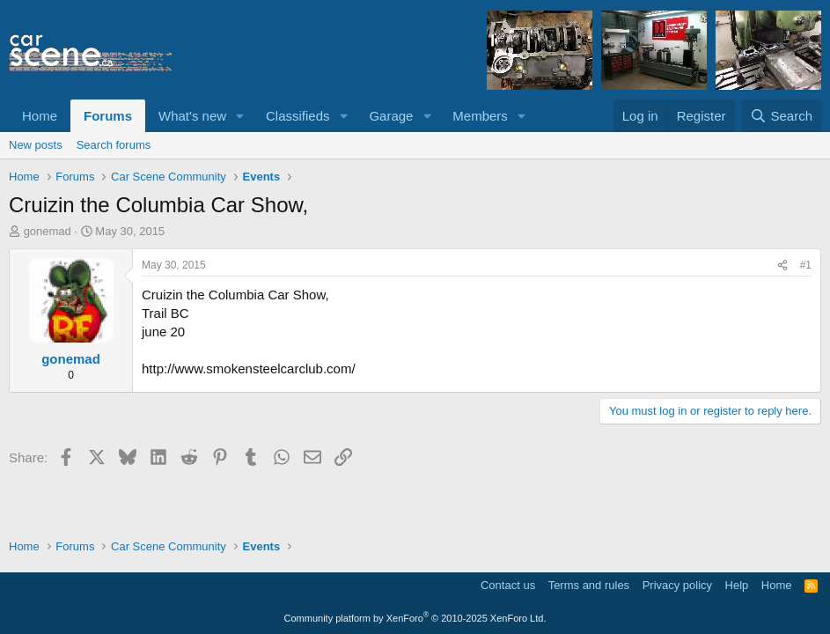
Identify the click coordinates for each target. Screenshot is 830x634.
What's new (192, 115)
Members (480, 115)
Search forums (114, 144)
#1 (806, 265)
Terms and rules (588, 585)
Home (39, 115)
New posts (35, 144)
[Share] (782, 265)
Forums (108, 115)
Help (737, 585)
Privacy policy (677, 585)
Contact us (508, 585)
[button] (240, 116)
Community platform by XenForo (415, 618)
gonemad (47, 231)
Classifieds (298, 115)
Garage (391, 115)
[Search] (781, 116)
